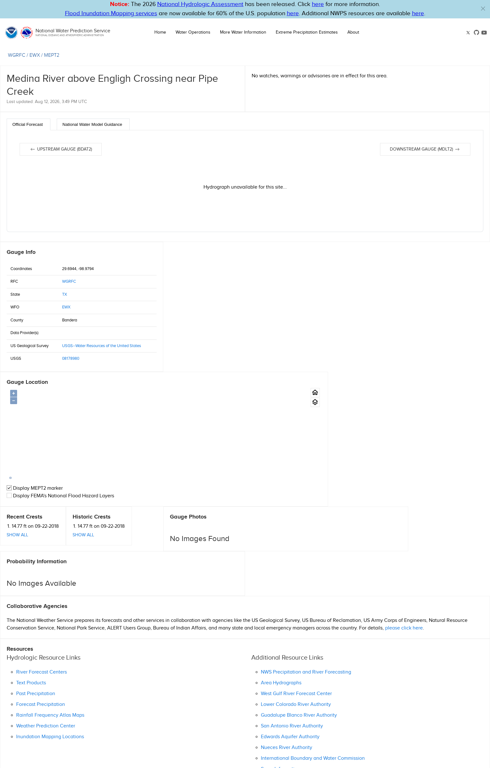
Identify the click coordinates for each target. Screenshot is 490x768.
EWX (66, 307)
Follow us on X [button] (327, 748)
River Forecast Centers (41, 542)
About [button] (353, 32)
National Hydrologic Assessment (200, 4)
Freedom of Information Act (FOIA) (398, 735)
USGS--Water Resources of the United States (101, 345)
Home (160, 32)
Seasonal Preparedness (293, 742)
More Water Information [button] (243, 32)
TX (64, 294)
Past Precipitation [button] (35, 564)
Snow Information (280, 639)
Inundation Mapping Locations (50, 607)
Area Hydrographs (281, 553)
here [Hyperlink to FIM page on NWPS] (293, 13)
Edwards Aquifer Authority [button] (290, 607)
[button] (483, 8)
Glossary (229, 735)
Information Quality (279, 735)
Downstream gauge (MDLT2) (425, 149)
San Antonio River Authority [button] (292, 596)
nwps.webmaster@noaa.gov (274, 762)
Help (215, 735)
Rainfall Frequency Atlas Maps (50, 585)
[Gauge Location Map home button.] (477, 262)
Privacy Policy (312, 735)
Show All (17, 404)
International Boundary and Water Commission (313, 628)
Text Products (31, 553)
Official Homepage (28, 714)
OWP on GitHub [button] (363, 748)
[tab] (28, 124)
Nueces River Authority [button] (286, 618)
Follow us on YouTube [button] (407, 748)
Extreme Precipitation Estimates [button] (307, 32)
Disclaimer (249, 735)
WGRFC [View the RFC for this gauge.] (16, 55)
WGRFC (69, 281)
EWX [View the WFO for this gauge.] (34, 55)
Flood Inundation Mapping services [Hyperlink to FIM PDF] (111, 13)
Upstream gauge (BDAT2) (60, 149)
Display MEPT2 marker (198, 358)
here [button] (318, 4)
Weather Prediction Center (45, 596)
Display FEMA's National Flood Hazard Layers (223, 366)
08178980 (70, 358)
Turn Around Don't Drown (346, 742)
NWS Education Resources (402, 742)
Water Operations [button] (193, 32)
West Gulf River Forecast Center (296, 564)
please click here (404, 498)
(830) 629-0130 (22, 698)
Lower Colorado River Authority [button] (296, 574)
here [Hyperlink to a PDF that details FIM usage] (418, 13)
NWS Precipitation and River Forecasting (306, 542)
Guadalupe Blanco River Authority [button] (299, 585)
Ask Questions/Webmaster (36, 706)
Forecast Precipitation (40, 574)
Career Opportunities (345, 735)
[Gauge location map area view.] (477, 272)
